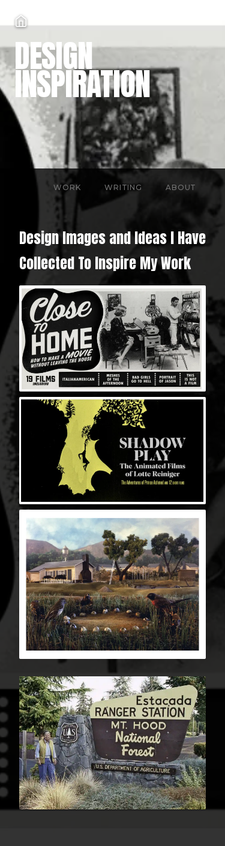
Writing (123, 187)
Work (66, 187)
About (181, 187)
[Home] (119, 21)
